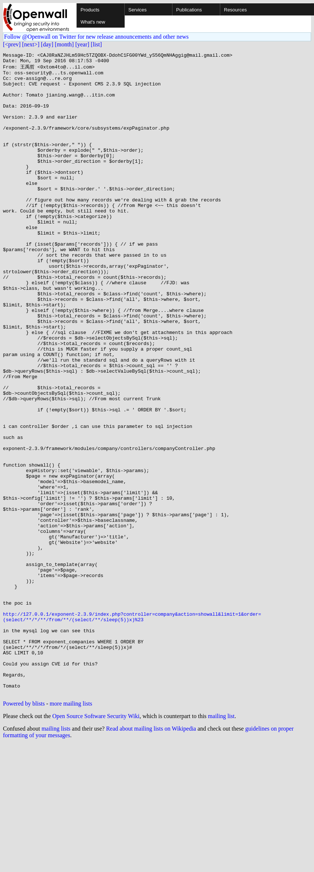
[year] (82, 44)
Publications (189, 10)
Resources (235, 10)
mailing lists (56, 856)
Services (137, 10)
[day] (47, 44)
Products (90, 10)
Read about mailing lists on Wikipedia (151, 856)
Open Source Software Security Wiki (95, 843)
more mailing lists (71, 831)
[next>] (30, 44)
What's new (93, 22)
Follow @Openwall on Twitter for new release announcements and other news (96, 37)
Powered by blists (24, 831)
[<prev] (12, 44)
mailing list (221, 843)
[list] (96, 44)
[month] (64, 44)
